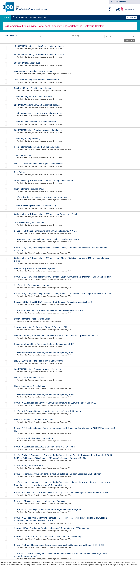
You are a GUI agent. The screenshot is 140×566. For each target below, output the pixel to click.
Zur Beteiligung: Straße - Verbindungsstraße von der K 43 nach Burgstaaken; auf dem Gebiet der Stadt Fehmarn (70, 475)
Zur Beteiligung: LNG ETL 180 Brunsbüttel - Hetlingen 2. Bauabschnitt (70, 362)
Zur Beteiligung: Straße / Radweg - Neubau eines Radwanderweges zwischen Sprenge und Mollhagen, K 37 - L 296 (70, 546)
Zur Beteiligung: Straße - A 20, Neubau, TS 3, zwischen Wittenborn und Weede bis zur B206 (70, 312)
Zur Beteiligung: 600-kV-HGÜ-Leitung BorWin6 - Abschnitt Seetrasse (70, 371)
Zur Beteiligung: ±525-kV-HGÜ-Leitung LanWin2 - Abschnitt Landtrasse (70, 56)
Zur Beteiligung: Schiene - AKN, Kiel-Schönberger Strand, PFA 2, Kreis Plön (70, 329)
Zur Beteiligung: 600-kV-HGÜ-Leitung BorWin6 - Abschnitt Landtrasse (70, 132)
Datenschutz (6, 563)
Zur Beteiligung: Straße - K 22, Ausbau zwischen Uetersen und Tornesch (70, 502)
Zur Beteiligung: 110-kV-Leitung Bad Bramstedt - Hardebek (70, 98)
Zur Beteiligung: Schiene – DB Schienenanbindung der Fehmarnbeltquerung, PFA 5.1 (70, 232)
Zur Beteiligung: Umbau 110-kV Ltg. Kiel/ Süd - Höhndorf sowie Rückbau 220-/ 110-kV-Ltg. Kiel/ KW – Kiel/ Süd (70, 337)
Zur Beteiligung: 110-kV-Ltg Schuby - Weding (70, 140)
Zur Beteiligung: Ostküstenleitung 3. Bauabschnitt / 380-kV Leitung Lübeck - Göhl (70, 182)
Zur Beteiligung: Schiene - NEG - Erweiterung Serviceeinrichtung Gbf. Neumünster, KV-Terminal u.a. (70, 530)
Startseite (5, 17)
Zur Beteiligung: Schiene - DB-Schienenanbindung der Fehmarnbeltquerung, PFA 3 (70, 354)
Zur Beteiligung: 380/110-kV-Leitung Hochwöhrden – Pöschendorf (70, 81)
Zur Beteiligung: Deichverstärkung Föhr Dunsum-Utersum (70, 90)
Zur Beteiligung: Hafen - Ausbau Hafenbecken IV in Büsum (70, 73)
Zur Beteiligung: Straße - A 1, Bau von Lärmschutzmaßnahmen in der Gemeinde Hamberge (70, 413)
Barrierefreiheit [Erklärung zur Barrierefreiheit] (31, 563)
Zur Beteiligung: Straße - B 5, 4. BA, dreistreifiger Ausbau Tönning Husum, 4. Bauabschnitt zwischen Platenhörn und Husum (70, 278)
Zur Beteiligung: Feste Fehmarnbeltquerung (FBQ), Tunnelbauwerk (70, 148)
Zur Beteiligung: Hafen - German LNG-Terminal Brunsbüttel (70, 421)
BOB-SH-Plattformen (119, 2)
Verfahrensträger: (11, 36)
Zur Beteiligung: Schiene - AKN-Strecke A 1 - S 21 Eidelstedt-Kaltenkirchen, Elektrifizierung (70, 538)
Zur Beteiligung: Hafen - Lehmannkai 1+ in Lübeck (70, 387)
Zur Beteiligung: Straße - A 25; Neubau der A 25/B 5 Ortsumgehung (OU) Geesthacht (70, 448)
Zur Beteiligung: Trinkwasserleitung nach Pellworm (70, 224)
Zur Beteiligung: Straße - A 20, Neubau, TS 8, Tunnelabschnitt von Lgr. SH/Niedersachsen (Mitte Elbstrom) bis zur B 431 (70, 494)
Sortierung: (75, 36)
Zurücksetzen (129, 41)
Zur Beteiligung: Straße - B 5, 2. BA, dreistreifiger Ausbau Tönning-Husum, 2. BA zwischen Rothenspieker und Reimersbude (70, 295)
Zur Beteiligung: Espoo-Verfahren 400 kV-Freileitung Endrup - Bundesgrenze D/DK (70, 345)
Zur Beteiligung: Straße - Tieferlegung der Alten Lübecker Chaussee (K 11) (70, 199)
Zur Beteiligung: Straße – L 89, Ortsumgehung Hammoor (70, 287)
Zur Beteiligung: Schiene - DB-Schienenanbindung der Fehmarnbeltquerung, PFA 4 (70, 396)
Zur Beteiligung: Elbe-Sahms (70, 174)
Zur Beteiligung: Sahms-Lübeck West (70, 157)
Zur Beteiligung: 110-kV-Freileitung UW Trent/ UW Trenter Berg (70, 207)
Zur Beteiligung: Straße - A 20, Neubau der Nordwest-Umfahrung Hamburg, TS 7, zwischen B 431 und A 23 (70, 404)
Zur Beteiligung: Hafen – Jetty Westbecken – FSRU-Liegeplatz (70, 270)
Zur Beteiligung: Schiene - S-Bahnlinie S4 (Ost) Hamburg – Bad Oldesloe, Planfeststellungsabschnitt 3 (70, 303)
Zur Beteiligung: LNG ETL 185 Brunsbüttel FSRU (70, 379)
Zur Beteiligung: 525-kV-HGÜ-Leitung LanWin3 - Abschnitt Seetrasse (70, 106)
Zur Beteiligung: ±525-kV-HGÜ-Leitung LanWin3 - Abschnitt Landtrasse (70, 48)
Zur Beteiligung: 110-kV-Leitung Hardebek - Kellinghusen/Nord (70, 123)
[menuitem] (5, 17)
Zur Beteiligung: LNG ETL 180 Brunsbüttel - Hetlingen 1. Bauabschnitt (70, 165)
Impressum (18, 563)
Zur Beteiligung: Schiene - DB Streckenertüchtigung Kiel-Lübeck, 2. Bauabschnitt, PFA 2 (70, 241)
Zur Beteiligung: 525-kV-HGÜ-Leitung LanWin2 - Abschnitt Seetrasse (70, 115)
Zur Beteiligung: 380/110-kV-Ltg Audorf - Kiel (70, 64)
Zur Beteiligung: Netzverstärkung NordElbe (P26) (70, 190)
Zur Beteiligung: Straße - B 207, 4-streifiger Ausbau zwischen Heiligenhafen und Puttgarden (70, 511)
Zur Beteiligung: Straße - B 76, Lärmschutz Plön (70, 467)
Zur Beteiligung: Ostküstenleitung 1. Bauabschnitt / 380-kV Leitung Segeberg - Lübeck (70, 216)
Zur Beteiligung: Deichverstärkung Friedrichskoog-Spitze (70, 320)
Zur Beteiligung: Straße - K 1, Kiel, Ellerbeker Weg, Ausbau (70, 440)
